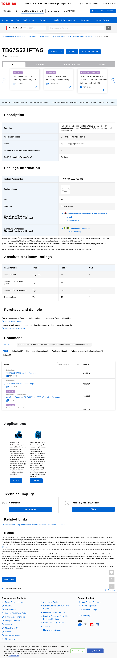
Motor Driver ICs (62, 36)
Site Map (111, 590)
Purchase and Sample (60, 102)
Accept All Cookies (95, 653)
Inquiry (93, 102)
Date (85, 364)
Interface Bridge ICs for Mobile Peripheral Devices (55, 617)
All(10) (5, 351)
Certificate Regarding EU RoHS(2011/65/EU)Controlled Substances (33, 397)
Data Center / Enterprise (91, 602)
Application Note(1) (60, 351)
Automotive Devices (51, 602)
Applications (84, 102)
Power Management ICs (15, 617)
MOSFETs (9, 606)
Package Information (19, 102)
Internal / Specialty (89, 606)
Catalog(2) (7, 355)
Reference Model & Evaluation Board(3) (87, 351)
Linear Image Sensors (52, 630)
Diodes (8, 632)
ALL (14, 64)
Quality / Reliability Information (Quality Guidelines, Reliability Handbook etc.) (36, 525)
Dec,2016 (86, 373)
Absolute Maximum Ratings (39, 102)
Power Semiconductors (14, 602)
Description (6, 102)
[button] (90, 3)
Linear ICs (9, 624)
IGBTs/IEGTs (10, 610)
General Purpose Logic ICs (54, 612)
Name (6, 364)
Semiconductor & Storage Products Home (19, 36)
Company (86, 616)
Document (74, 102)
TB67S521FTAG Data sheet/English (21, 384)
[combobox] (76, 28)
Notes (113, 102)
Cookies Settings (78, 653)
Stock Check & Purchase (15, 329)
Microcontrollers (11, 639)
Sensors (46, 626)
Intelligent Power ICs (13, 621)
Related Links (104, 102)
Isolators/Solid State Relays (16, 613)
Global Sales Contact (13, 322)
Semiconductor (46, 36)
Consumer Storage (89, 610)
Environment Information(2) (37, 351)
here (6, 547)
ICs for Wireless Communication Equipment (56, 607)
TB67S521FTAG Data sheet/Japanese (21, 373)
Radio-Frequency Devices (53, 623)
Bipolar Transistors (12, 635)
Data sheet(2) (17, 351)
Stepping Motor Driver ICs (82, 36)
